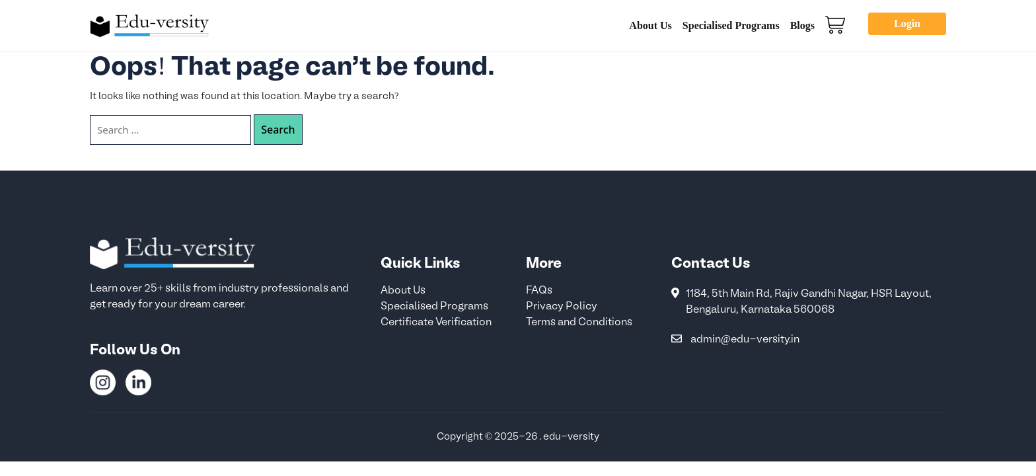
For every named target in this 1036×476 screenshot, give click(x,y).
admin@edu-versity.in (744, 339)
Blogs (802, 25)
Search (278, 129)
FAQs (539, 291)
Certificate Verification (436, 322)
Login (907, 23)
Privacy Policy (561, 306)
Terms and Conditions (579, 322)
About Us (650, 25)
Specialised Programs (731, 25)
